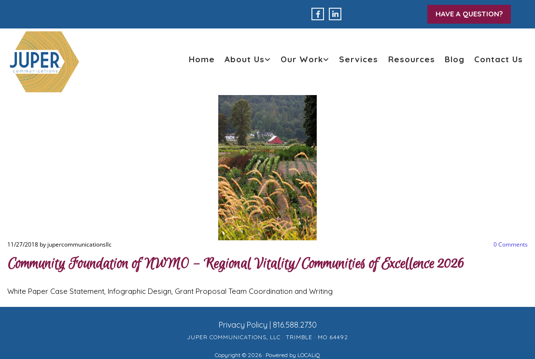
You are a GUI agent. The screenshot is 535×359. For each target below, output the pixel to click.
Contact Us (498, 59)
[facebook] (317, 14)
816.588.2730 (295, 325)
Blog (455, 59)
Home (202, 59)
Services (358, 59)
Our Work (302, 59)
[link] (248, 59)
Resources (411, 59)
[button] (469, 14)
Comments (510, 244)
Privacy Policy (243, 325)
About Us (245, 59)
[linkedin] (335, 14)
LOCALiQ (308, 355)
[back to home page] (44, 61)
